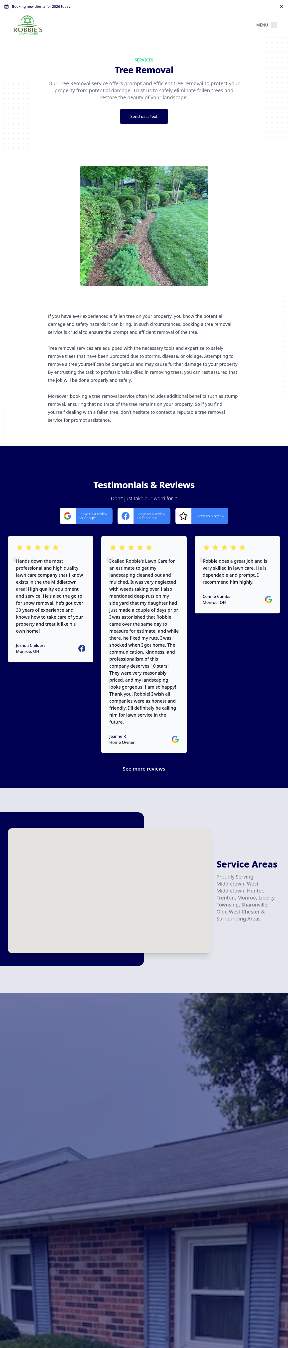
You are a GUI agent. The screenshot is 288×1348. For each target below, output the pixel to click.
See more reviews (144, 768)
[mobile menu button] (274, 25)
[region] (144, 226)
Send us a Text (144, 116)
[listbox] (144, 226)
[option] (144, 226)
